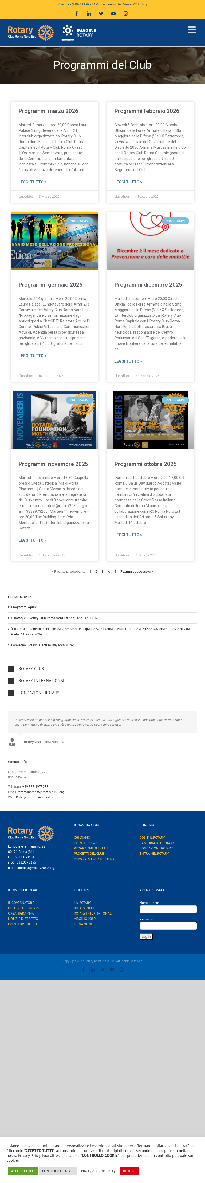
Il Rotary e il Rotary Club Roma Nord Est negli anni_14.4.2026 (55, 618)
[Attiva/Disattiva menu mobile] (192, 29)
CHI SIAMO (82, 837)
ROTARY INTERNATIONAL (93, 913)
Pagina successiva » (136, 571)
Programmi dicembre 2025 (148, 285)
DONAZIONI (83, 924)
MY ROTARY (82, 902)
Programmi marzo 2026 (48, 111)
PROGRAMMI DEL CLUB (91, 848)
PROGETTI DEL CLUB (89, 853)
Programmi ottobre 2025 (146, 464)
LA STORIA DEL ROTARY (157, 843)
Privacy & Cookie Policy (98, 1171)
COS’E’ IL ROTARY (152, 837)
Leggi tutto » (32, 182)
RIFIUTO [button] (129, 1171)
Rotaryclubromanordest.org (36, 797)
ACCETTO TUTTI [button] (22, 1171)
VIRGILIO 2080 (85, 918)
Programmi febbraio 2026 (147, 111)
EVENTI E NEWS (85, 843)
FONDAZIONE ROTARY (156, 848)
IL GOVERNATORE (21, 902)
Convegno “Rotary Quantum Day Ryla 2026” (42, 645)
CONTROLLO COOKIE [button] (57, 1171)
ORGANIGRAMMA (21, 913)
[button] (102, 669)
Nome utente (149, 902)
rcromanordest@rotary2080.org (125, 4)
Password (146, 919)
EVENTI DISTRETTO (22, 924)
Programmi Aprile (24, 607)
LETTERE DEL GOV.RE (24, 908)
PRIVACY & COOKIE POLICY (94, 859)
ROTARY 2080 (84, 908)
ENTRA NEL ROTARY (154, 853)
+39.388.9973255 (35, 786)
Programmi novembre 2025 (53, 464)
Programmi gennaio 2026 (50, 285)
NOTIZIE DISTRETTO (23, 918)
